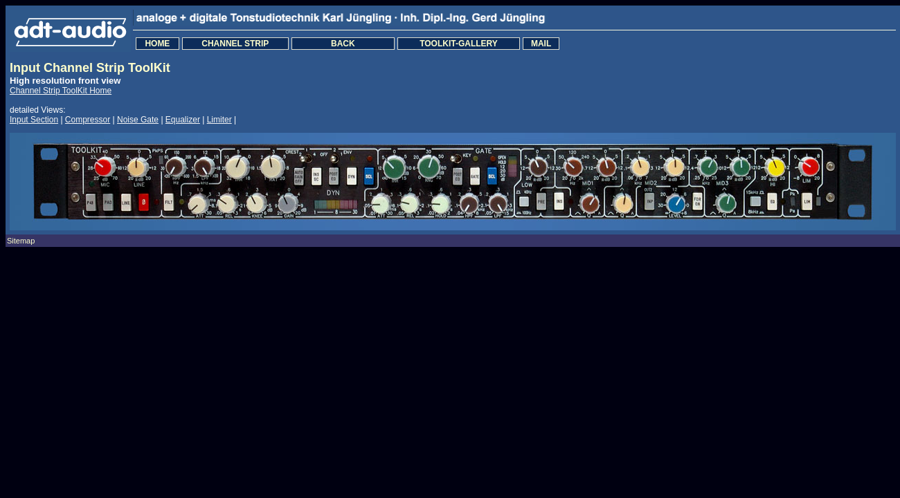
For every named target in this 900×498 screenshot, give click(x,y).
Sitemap (21, 241)
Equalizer (182, 119)
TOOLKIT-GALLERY (459, 43)
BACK (343, 43)
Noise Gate (138, 119)
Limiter (219, 119)
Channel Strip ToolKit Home (60, 90)
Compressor (87, 119)
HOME (157, 43)
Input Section (34, 119)
